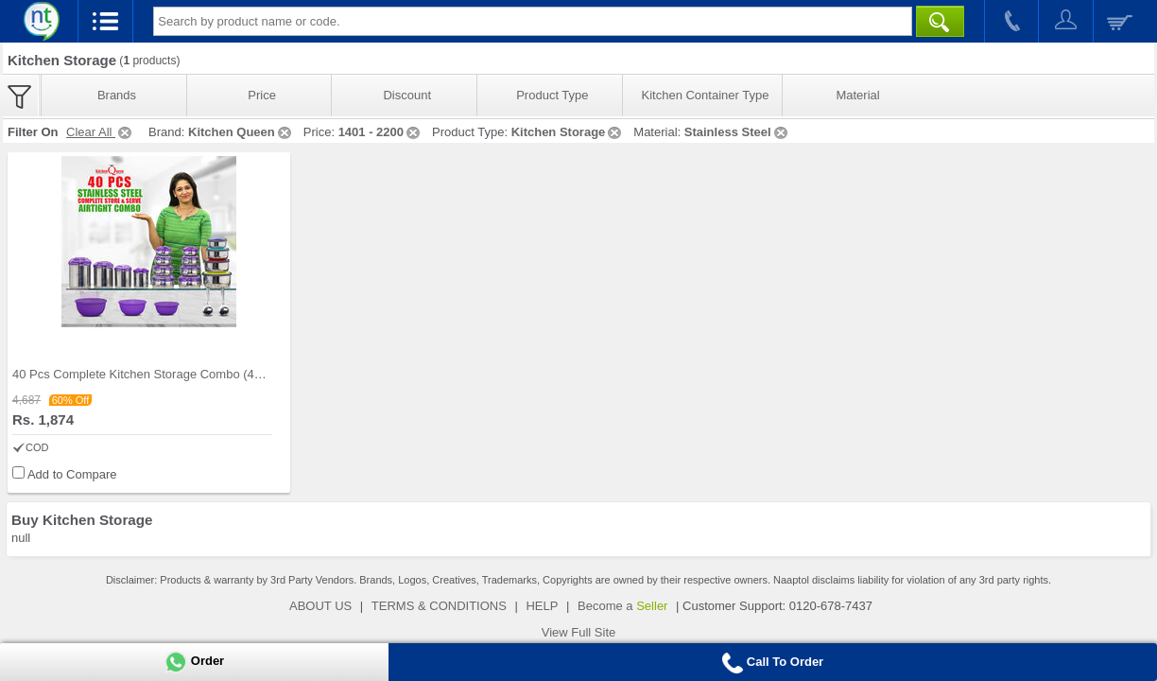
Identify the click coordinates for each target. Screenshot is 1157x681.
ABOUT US (320, 606)
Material (857, 95)
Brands (116, 95)
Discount (407, 95)
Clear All (100, 132)
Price (262, 95)
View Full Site (579, 632)
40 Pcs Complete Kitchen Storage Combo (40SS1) (150, 374)
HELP (542, 606)
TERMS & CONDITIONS (439, 606)
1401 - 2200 (380, 132)
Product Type (552, 95)
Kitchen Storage (568, 132)
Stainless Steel (737, 132)
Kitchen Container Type (705, 95)
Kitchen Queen (241, 132)
